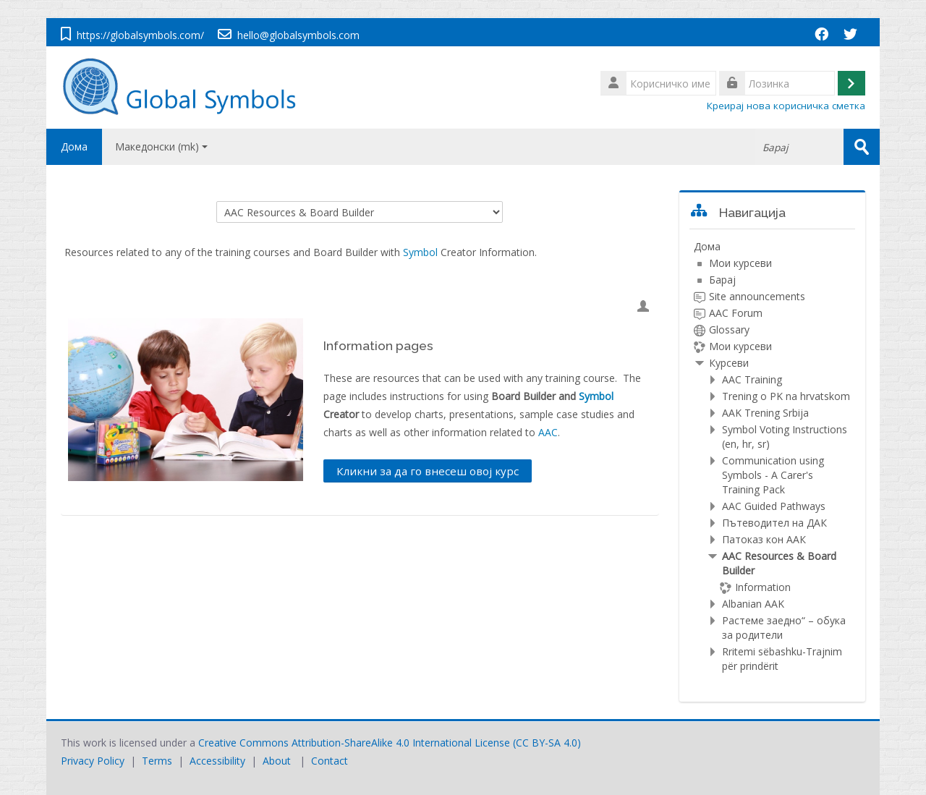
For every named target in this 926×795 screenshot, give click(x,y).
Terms (157, 760)
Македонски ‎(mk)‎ (161, 146)
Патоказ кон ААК (764, 539)
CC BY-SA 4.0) (548, 742)
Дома (74, 146)
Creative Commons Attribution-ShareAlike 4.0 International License (354, 742)
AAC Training (752, 379)
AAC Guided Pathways (773, 506)
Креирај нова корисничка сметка (786, 105)
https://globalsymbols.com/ (140, 35)
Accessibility (217, 760)
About (277, 760)
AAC (548, 432)
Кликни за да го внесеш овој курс (427, 471)
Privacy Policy (92, 760)
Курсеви (729, 363)
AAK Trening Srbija (765, 413)
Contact (329, 760)
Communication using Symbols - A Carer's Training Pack (773, 475)
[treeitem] (772, 456)
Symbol (420, 252)
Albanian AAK (753, 604)
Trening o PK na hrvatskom (786, 396)
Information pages (378, 346)
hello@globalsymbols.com (298, 35)
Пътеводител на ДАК (774, 523)
